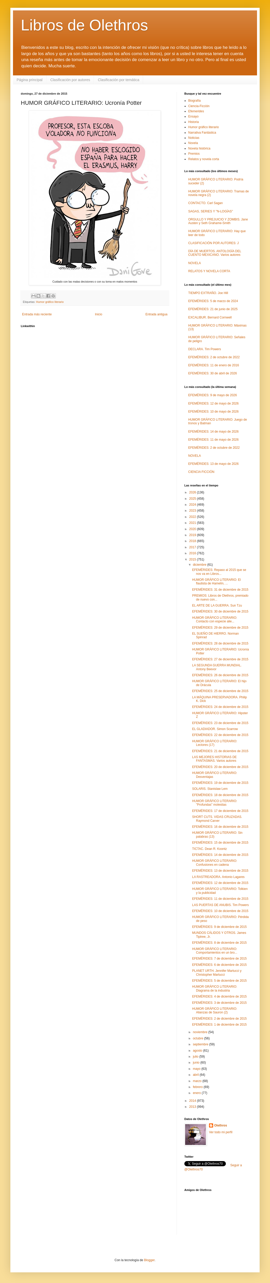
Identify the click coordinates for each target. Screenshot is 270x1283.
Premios (194, 153)
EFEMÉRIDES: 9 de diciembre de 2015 (219, 927)
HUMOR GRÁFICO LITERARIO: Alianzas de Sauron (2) (214, 1010)
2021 (193, 523)
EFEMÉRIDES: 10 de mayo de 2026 (213, 411)
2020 (193, 529)
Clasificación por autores (70, 80)
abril (196, 1075)
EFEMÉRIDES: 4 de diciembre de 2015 (219, 996)
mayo (197, 1069)
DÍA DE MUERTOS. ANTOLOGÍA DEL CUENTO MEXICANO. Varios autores (214, 253)
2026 (193, 492)
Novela (193, 143)
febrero (198, 1087)
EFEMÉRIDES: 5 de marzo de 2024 (213, 301)
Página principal (30, 80)
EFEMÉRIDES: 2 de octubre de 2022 (214, 357)
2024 (193, 504)
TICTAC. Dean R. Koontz (209, 849)
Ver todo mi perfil (220, 1132)
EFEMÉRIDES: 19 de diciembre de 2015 (220, 783)
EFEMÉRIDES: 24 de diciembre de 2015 (220, 707)
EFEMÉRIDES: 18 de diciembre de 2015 (220, 795)
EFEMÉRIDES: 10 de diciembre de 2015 (220, 911)
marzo (198, 1081)
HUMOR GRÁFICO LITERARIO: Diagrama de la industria (214, 988)
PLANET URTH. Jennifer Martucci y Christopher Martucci (216, 972)
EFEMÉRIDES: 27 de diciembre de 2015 (220, 659)
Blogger (149, 1260)
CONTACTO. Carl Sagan (205, 203)
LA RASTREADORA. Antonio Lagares (218, 877)
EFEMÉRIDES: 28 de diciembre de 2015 (220, 643)
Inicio (98, 314)
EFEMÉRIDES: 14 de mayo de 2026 (213, 431)
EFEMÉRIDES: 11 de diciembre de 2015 (220, 899)
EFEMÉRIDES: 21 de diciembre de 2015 (220, 751)
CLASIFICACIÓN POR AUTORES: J (213, 243)
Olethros (220, 1125)
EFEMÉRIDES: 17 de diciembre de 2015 (220, 811)
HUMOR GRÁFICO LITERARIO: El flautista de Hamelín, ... (216, 581)
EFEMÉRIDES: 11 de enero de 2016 (213, 365)
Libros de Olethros (84, 25)
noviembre (200, 1032)
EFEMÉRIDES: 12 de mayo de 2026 (213, 403)
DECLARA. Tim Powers (204, 349)
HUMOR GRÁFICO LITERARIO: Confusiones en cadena (214, 862)
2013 (193, 1107)
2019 (193, 535)
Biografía (194, 100)
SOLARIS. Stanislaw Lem (210, 789)
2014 (193, 1101)
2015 (193, 559)
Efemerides (196, 111)
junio (196, 1062)
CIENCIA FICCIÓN (201, 472)
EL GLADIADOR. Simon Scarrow (215, 729)
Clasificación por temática (118, 80)
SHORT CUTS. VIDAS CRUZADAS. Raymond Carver (217, 818)
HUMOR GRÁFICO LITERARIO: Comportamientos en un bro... (214, 950)
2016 (193, 553)
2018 (193, 541)
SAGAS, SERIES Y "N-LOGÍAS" (210, 211)
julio (196, 1056)
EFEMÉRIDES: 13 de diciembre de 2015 (220, 870)
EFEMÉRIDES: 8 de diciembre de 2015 (219, 943)
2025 (193, 498)
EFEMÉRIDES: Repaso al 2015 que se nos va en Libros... (219, 571)
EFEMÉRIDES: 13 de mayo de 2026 (213, 464)
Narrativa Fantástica (202, 132)
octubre (198, 1038)
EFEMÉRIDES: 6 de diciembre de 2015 (219, 965)
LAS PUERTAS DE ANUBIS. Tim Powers (220, 905)
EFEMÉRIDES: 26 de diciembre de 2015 (220, 675)
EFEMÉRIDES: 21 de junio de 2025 (213, 309)
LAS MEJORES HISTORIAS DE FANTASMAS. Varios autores (214, 759)
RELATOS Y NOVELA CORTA (209, 271)
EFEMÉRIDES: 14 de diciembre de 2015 (220, 855)
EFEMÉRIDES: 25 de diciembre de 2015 (220, 691)
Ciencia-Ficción (199, 106)
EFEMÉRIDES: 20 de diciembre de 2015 (220, 767)
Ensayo (193, 116)
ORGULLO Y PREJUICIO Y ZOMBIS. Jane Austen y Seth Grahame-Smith (218, 221)
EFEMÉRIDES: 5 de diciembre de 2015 (219, 980)
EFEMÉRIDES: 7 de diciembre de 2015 (219, 958)
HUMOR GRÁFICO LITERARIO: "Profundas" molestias (214, 802)
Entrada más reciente (37, 314)
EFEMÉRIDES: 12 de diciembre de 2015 (220, 883)
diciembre (200, 564)
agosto (198, 1050)
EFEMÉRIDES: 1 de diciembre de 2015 (219, 1024)
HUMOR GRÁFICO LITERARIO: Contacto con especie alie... (214, 619)
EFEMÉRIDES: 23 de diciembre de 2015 (220, 723)
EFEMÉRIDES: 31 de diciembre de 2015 (220, 589)
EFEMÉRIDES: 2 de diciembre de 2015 (219, 1018)
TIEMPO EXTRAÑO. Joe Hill (208, 293)
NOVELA (194, 263)
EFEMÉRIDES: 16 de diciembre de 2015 (220, 827)
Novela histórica (199, 148)
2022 (193, 517)
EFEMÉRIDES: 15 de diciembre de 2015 (220, 842)
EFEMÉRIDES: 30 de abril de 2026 (212, 373)
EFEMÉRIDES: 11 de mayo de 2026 (213, 439)
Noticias (193, 138)
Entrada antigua (156, 314)
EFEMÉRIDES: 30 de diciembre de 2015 (220, 611)
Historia (193, 122)
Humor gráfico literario (50, 301)
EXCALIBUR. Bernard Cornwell (210, 317)
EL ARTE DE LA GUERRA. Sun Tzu (217, 605)
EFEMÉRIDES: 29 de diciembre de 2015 (220, 627)
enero (197, 1093)
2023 (193, 510)
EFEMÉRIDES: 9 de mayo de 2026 (212, 395)
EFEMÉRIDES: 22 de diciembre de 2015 (220, 735)
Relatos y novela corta (203, 159)
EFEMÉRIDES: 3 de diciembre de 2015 (219, 1003)
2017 (193, 547)
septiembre (201, 1044)
